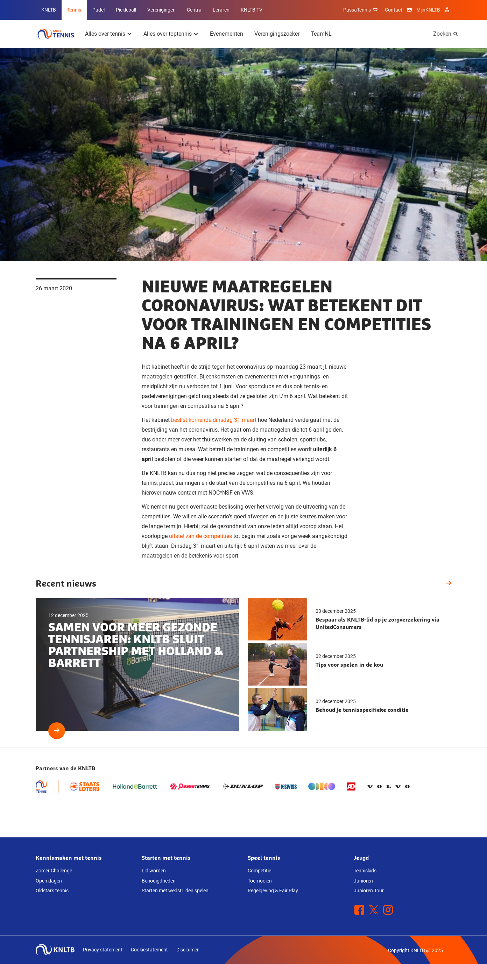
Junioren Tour (369, 890)
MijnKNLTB (428, 10)
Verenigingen (161, 10)
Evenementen (226, 33)
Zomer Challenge (54, 870)
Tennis (74, 10)
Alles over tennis (105, 33)
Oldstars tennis (52, 890)
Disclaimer (187, 949)
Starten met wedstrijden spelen (175, 890)
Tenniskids (365, 870)
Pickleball (126, 10)
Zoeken (442, 33)
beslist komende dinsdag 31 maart (213, 420)
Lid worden (154, 870)
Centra (194, 10)
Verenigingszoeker (276, 33)
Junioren (363, 881)
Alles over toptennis (167, 33)
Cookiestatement (149, 949)
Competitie (259, 870)
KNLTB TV (251, 10)
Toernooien (260, 881)
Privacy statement (102, 949)
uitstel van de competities (200, 536)
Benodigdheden (159, 881)
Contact (393, 10)
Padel (98, 10)
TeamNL (321, 33)
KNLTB (48, 10)
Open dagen (49, 881)
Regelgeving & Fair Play (273, 890)
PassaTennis (361, 10)
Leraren (221, 10)
